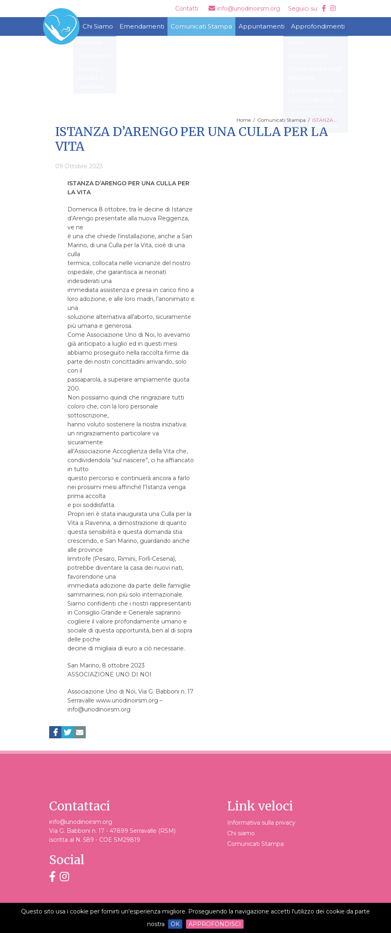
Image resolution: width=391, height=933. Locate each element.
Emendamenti (141, 26)
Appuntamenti (262, 26)
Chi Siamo (98, 26)
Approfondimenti (318, 26)
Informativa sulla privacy (261, 822)
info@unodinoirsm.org (80, 821)
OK (175, 924)
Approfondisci (215, 924)
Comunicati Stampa (201, 26)
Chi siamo (241, 833)
